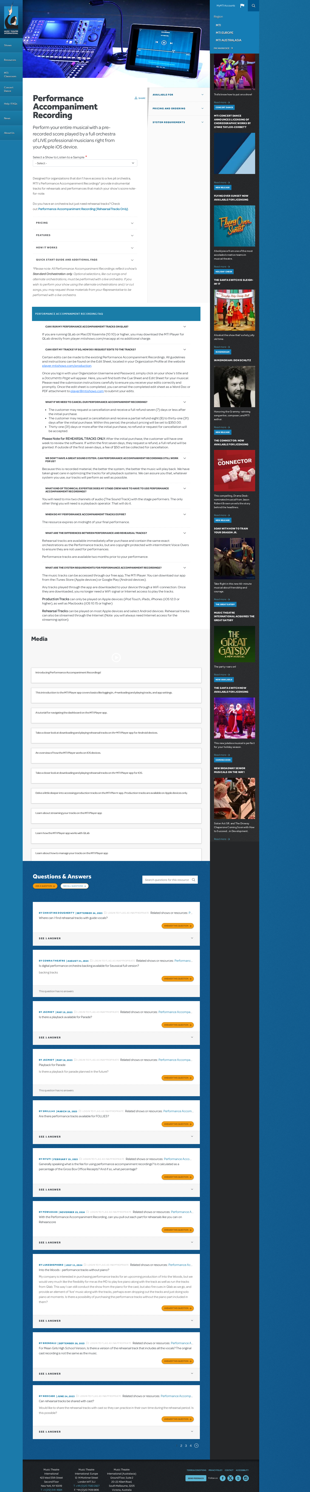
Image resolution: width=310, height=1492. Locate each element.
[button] (242, 5)
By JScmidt (46, 1006)
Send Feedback (196, 1466)
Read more (222, 102)
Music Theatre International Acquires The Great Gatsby (234, 616)
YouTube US (238, 1466)
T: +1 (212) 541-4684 (51, 1477)
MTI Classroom (10, 74)
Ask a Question (43, 885)
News (7, 118)
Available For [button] (163, 94)
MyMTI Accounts (226, 5)
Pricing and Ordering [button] (169, 108)
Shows (8, 45)
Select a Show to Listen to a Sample (58, 157)
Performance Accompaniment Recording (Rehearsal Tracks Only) (83, 209)
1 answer (50, 933)
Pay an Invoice (221, 48)
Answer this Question (176, 920)
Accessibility (242, 1458)
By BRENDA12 (47, 1332)
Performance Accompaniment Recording (186, 1006)
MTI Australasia (228, 40)
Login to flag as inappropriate (128, 908)
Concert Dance (8, 89)
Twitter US (230, 1466)
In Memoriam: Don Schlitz (232, 360)
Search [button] (253, 5)
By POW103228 (48, 1203)
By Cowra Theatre (52, 955)
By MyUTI (45, 1151)
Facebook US (223, 1466)
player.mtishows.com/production (66, 366)
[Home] (11, 19)
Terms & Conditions (196, 1458)
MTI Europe (224, 33)
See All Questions (73, 885)
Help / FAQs (10, 103)
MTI (218, 25)
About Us (9, 133)
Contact (229, 1458)
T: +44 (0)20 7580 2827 (87, 1473)
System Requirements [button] (169, 122)
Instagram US (246, 1466)
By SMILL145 (47, 1103)
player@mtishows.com (87, 391)
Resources (10, 60)
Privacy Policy (215, 1458)
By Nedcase (47, 1384)
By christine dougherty (57, 908)
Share (142, 98)
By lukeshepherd (51, 1255)
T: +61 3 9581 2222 (121, 1481)
